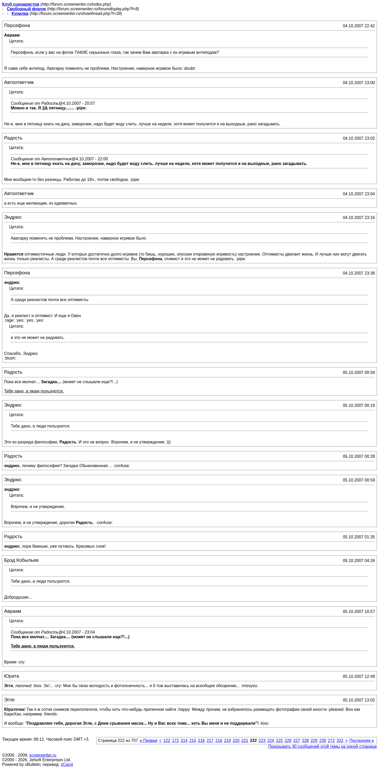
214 (184, 740)
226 (288, 740)
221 (244, 740)
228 (305, 740)
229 (314, 740)
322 (340, 740)
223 (261, 740)
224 (270, 740)
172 (175, 740)
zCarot (67, 764)
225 (279, 740)
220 (236, 740)
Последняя (361, 740)
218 (218, 740)
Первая (149, 740)
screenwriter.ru (42, 755)
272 (331, 740)
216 (201, 740)
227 (296, 740)
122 (166, 740)
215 (192, 740)
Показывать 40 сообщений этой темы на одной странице (322, 746)
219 (227, 740)
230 (322, 740)
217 (210, 740)
